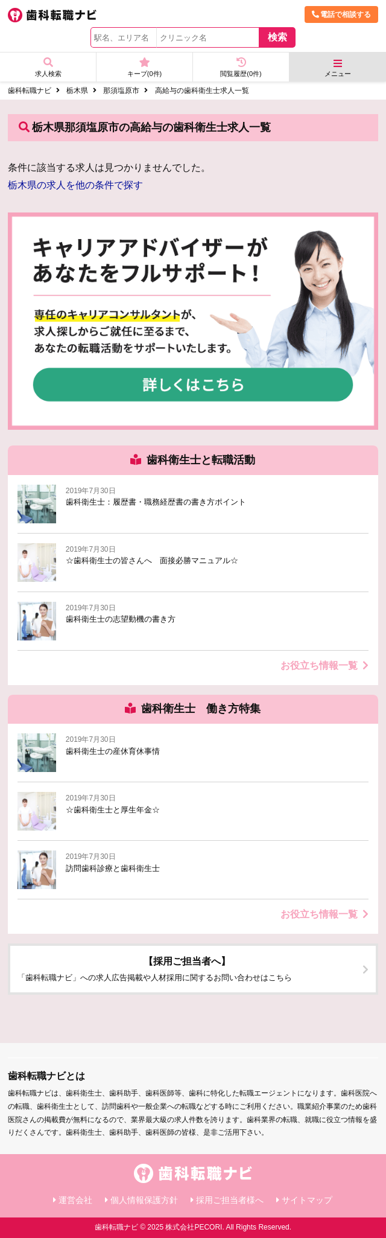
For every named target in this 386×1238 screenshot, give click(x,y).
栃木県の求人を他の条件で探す (75, 185)
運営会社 (75, 1200)
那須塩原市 (121, 90)
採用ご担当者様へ (230, 1200)
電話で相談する (341, 14)
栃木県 (77, 90)
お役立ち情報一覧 (324, 665)
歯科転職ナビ (29, 90)
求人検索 (48, 67)
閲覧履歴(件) (241, 67)
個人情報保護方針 (144, 1200)
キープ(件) (144, 67)
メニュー (337, 68)
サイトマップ (307, 1200)
